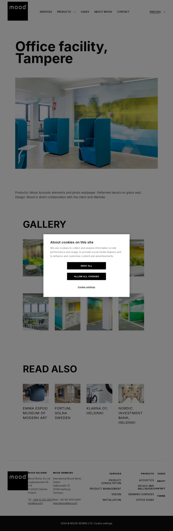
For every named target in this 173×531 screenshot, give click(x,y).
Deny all (67, 271)
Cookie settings (86, 281)
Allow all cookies (105, 271)
